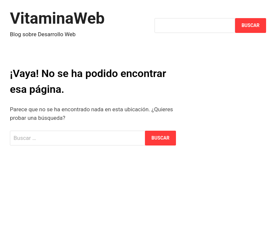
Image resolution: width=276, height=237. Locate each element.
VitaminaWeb (57, 18)
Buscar (250, 25)
